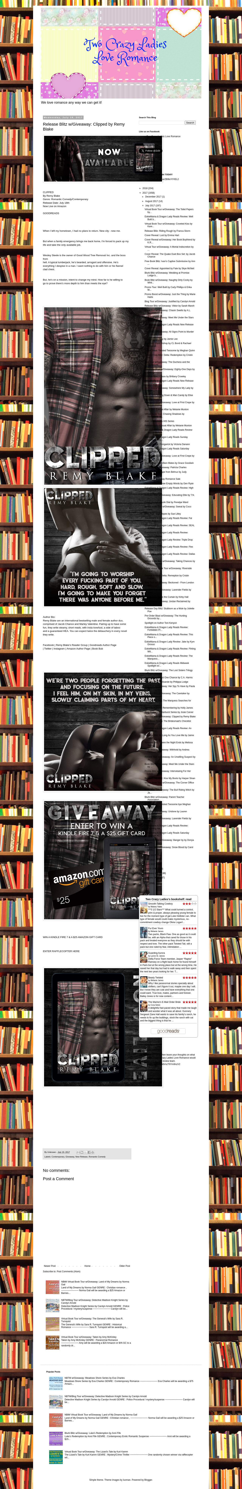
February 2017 (153, 873)
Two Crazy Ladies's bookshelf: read (168, 899)
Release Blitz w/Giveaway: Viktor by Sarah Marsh (169, 305)
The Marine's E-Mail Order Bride (164, 1002)
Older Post (124, 1266)
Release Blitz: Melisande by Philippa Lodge (166, 682)
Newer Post (50, 1266)
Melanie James (157, 931)
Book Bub (97, 648)
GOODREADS (51, 213)
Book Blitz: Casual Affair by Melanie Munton (167, 409)
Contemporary (58, 1157)
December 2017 (153, 196)
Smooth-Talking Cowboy (160, 903)
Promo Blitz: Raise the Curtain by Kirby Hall (166, 597)
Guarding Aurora (156, 953)
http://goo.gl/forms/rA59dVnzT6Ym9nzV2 (159, 1064)
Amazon (61, 206)
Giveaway (69, 1157)
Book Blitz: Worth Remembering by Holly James (169, 708)
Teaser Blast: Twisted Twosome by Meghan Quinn (170, 350)
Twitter (47, 648)
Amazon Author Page (78, 648)
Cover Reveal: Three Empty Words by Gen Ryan (169, 483)
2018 (145, 188)
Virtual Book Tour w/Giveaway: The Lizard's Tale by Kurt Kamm (96, 1451)
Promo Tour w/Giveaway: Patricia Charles (165, 467)
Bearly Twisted (155, 977)
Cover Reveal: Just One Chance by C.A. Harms (168, 677)
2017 (145, 193)
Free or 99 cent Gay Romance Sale (162, 479)
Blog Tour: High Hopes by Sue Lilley (163, 514)
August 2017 (152, 201)
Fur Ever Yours (155, 928)
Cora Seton (155, 1005)
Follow (142, 166)
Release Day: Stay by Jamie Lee (161, 339)
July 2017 (150, 205)
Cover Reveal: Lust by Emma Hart (162, 235)
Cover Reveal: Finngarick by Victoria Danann (167, 444)
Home (88, 1266)
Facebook (48, 645)
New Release (81, 1157)
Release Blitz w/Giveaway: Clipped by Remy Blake (170, 716)
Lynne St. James (158, 956)
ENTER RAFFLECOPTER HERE (61, 951)
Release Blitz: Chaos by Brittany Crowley (165, 376)
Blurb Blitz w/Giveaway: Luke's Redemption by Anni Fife (93, 1433)
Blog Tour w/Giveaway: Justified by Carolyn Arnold (170, 301)
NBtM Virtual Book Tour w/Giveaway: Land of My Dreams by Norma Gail (101, 1414)
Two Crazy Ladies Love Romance (163, 136)
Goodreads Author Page (103, 645)
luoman (126, 1480)
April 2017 (150, 864)
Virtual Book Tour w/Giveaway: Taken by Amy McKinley (88, 1337)
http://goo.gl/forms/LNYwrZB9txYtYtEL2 (159, 179)
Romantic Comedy (97, 1157)
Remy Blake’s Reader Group (72, 645)
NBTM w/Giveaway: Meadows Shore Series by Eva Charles (95, 1378)
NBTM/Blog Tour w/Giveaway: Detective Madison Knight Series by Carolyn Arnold (106, 1396)
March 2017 (151, 868)
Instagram (59, 648)
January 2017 (152, 877)
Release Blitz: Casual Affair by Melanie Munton (168, 425)
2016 (145, 883)
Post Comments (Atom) (68, 1271)
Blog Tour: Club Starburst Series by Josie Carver (169, 712)
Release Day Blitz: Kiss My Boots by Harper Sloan (170, 778)
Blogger (148, 1480)
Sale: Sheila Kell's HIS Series (159, 421)
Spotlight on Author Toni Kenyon (161, 623)
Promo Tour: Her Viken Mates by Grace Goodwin (169, 463)
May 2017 (150, 860)
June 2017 (150, 855)
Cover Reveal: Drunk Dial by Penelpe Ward (166, 502)
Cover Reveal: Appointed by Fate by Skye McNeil (169, 268)
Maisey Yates (156, 907)
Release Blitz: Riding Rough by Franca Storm (167, 231)
